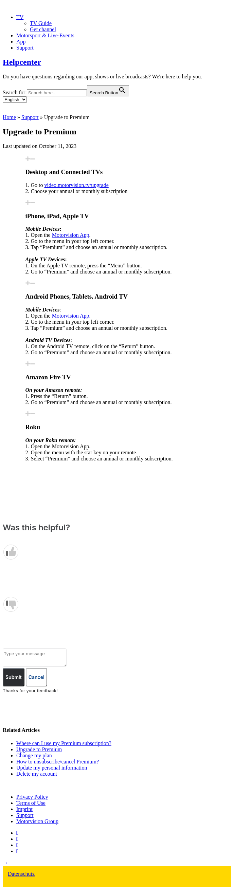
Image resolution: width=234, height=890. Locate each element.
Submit (13, 677)
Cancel (36, 677)
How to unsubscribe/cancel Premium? (57, 761)
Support (25, 48)
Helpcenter (22, 62)
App (21, 41)
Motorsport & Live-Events (45, 35)
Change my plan (34, 755)
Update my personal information (51, 768)
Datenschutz (21, 874)
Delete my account (36, 774)
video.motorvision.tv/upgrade (76, 185)
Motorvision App (70, 235)
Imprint (24, 809)
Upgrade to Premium (39, 749)
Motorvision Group (37, 821)
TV (19, 17)
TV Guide (41, 23)
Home (9, 117)
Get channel (43, 29)
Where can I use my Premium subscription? (63, 743)
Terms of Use (31, 803)
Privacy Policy (32, 797)
